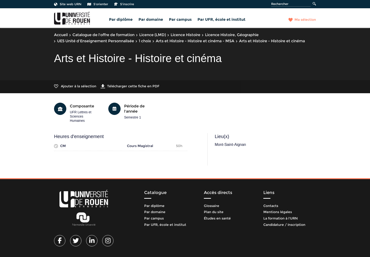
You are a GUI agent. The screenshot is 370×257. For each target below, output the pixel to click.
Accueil (61, 35)
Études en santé (217, 218)
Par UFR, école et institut (221, 19)
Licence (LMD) (152, 35)
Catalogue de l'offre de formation (103, 35)
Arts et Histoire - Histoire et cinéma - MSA (195, 41)
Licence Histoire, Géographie (232, 35)
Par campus (180, 19)
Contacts (270, 206)
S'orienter (97, 4)
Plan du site (213, 212)
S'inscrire (124, 4)
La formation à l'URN (280, 218)
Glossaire (211, 206)
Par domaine (151, 19)
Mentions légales (277, 212)
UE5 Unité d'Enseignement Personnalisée (95, 41)
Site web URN (67, 4)
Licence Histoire (185, 35)
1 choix (145, 41)
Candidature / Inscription (284, 225)
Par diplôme (121, 19)
